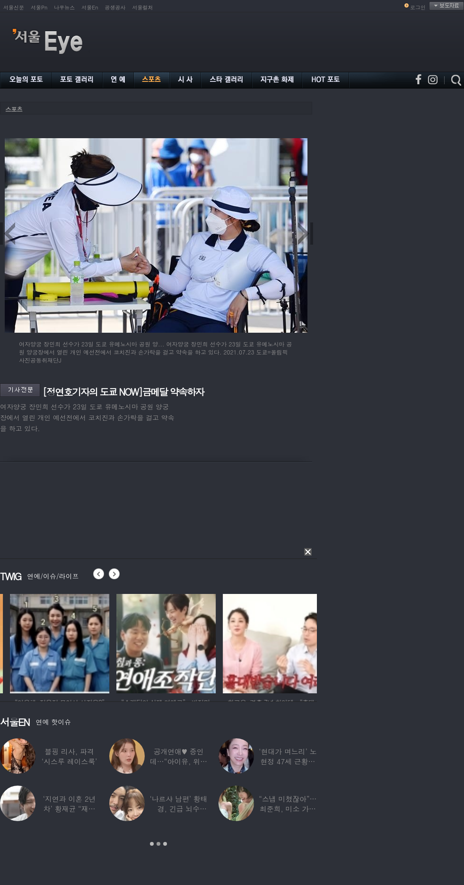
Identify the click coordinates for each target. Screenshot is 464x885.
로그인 (418, 7)
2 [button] (158, 844)
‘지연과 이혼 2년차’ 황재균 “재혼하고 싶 (69, 808)
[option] (89, 642)
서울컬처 (142, 7)
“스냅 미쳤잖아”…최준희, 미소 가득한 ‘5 (287, 808)
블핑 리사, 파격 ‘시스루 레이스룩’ (69, 756)
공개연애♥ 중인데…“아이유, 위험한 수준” (178, 761)
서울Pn (39, 7)
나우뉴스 (64, 7)
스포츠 (13, 109)
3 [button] (165, 844)
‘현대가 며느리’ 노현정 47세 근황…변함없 (287, 761)
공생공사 (115, 7)
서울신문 (13, 7)
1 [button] (152, 844)
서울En (89, 7)
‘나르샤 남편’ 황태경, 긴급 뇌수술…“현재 (178, 808)
